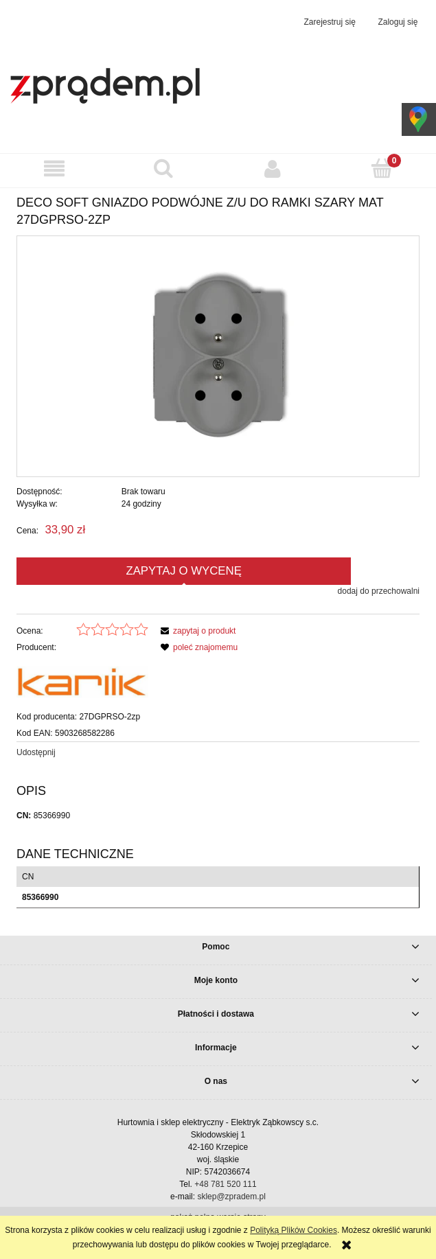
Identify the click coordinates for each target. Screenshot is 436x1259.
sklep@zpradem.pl (231, 1196)
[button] (54, 168)
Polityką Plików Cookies (293, 1230)
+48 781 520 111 (225, 1184)
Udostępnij (36, 752)
